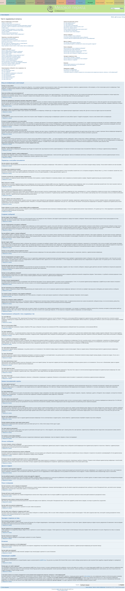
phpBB (57, 589)
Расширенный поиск (119, 9)
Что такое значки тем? (6, 79)
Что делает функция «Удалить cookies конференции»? (13, 34)
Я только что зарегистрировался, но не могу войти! (12, 29)
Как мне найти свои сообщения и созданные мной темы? (75, 53)
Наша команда (89, 587)
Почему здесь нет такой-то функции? (71, 70)
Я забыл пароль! (5, 27)
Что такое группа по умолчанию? (70, 30)
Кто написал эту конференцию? (70, 69)
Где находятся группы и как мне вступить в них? (74, 26)
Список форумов (5, 14)
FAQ (113, 17)
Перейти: (78, 584)
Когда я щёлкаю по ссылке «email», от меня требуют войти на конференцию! (17, 45)
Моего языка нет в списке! (7, 42)
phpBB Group (43, 560)
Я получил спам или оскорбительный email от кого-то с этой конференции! (79, 38)
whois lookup (87, 576)
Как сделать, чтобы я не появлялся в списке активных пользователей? (16, 26)
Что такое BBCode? (6, 69)
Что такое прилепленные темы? (8, 76)
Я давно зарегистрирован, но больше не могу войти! (12, 30)
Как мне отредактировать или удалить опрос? (11, 56)
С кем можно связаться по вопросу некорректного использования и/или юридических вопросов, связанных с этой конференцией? (91, 72)
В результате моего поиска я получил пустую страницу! (75, 50)
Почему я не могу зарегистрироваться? (10, 32)
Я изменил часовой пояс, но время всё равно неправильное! (14, 40)
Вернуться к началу (7, 90)
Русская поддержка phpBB (62, 590)
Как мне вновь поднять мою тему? (9, 65)
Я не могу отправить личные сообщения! (72, 35)
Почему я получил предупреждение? (9, 60)
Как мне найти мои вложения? (70, 65)
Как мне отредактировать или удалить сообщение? (12, 51)
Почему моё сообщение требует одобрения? (11, 63)
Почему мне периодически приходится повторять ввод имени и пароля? (16, 25)
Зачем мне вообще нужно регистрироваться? (11, 24)
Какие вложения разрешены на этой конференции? (74, 64)
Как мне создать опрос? (6, 53)
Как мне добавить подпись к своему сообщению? (12, 52)
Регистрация (118, 17)
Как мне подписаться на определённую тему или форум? (75, 58)
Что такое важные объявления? (8, 74)
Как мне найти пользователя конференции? (73, 51)
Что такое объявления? (6, 75)
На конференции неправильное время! (10, 39)
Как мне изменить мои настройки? (9, 38)
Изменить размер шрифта (124, 14)
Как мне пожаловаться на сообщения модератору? (12, 61)
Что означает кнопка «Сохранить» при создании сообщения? (14, 62)
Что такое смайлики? (6, 71)
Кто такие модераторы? (69, 24)
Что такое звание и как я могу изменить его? (11, 44)
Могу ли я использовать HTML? (8, 70)
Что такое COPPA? (5, 31)
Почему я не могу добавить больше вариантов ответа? (13, 55)
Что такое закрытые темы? (7, 77)
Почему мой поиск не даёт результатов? (72, 49)
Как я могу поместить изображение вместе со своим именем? (14, 43)
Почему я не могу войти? (7, 22)
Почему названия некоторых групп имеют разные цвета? (75, 29)
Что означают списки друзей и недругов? (72, 42)
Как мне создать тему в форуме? (8, 50)
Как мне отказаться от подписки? (70, 59)
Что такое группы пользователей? (71, 25)
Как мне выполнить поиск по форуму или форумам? (74, 48)
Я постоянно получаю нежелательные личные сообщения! (76, 37)
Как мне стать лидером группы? (70, 27)
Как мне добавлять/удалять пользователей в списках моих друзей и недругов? (80, 43)
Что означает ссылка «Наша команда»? (72, 31)
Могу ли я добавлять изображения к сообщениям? (12, 73)
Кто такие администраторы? (69, 22)
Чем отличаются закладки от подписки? (72, 57)
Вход (124, 17)
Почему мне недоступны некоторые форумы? (11, 57)
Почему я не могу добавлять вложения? (10, 58)
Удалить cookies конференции (99, 587)
